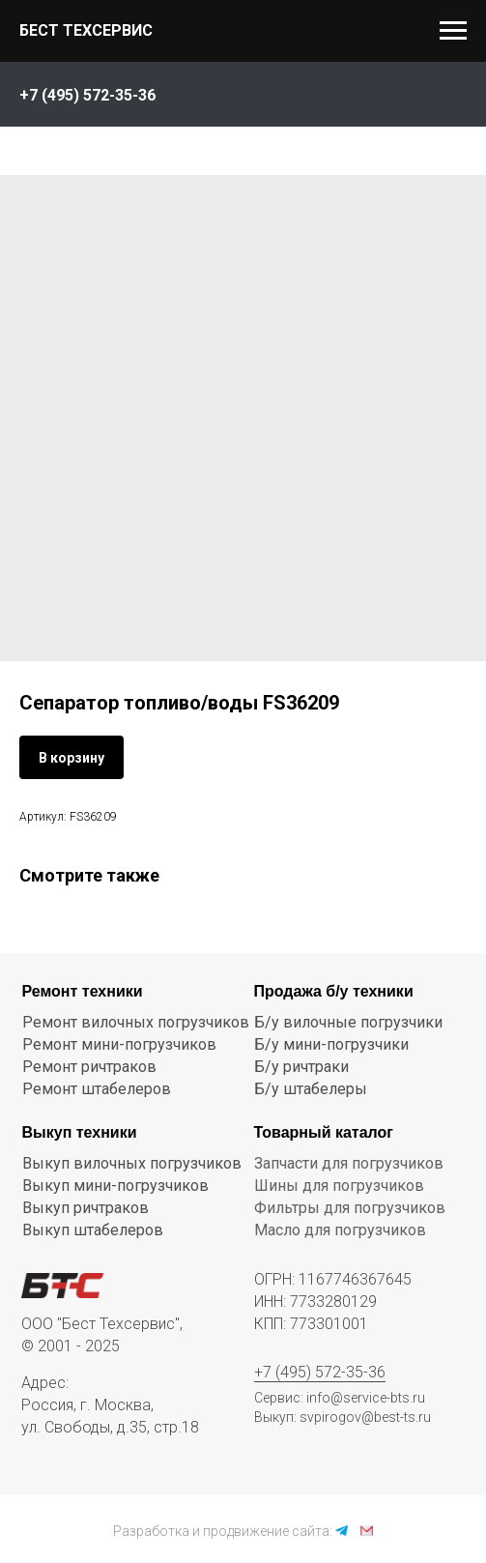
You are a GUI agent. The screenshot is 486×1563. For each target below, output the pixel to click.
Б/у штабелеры (310, 1089)
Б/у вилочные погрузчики (348, 1022)
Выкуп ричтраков (85, 1208)
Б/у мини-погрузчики (331, 1044)
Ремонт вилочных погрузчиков (135, 1022)
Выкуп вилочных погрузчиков (132, 1163)
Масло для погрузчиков (340, 1230)
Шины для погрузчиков (339, 1185)
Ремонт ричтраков (89, 1066)
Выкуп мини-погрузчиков (115, 1185)
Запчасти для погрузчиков (348, 1163)
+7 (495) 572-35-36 (320, 1372)
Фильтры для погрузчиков (349, 1208)
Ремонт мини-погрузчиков (119, 1044)
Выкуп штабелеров (92, 1230)
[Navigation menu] (453, 31)
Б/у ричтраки (301, 1066)
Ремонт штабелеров (96, 1089)
